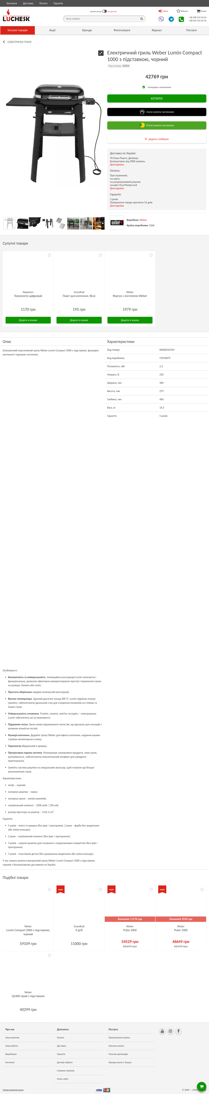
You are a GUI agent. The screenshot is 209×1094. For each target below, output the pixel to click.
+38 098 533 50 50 (197, 17)
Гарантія (58, 3)
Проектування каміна (119, 1037)
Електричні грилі (19, 42)
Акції (52, 30)
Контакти (12, 3)
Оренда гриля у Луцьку (120, 1062)
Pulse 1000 (180, 930)
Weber (143, 220)
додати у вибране (159, 139)
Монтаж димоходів (118, 1054)
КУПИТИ (157, 98)
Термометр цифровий (28, 296)
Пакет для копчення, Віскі (79, 296)
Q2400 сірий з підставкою (28, 996)
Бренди (87, 30)
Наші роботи (11, 1045)
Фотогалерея (122, 30)
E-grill (79, 930)
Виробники (11, 1054)
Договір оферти (64, 1062)
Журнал (157, 30)
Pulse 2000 (130, 930)
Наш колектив (12, 1037)
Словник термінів (65, 1070)
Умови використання (13, 1089)
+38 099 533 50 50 (197, 20)
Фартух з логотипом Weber (130, 296)
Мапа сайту (62, 1078)
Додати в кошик (28, 320)
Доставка (28, 3)
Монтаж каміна (116, 1045)
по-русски (112, 11)
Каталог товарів (18, 30)
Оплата (43, 3)
